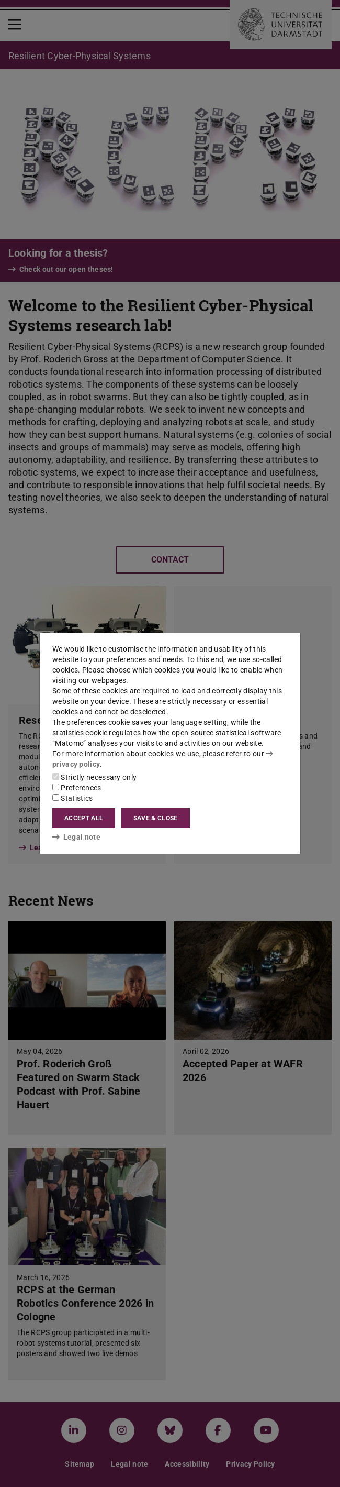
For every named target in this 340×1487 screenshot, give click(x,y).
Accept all (83, 818)
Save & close (155, 818)
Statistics (72, 798)
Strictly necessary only (94, 777)
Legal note (76, 837)
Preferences (76, 788)
